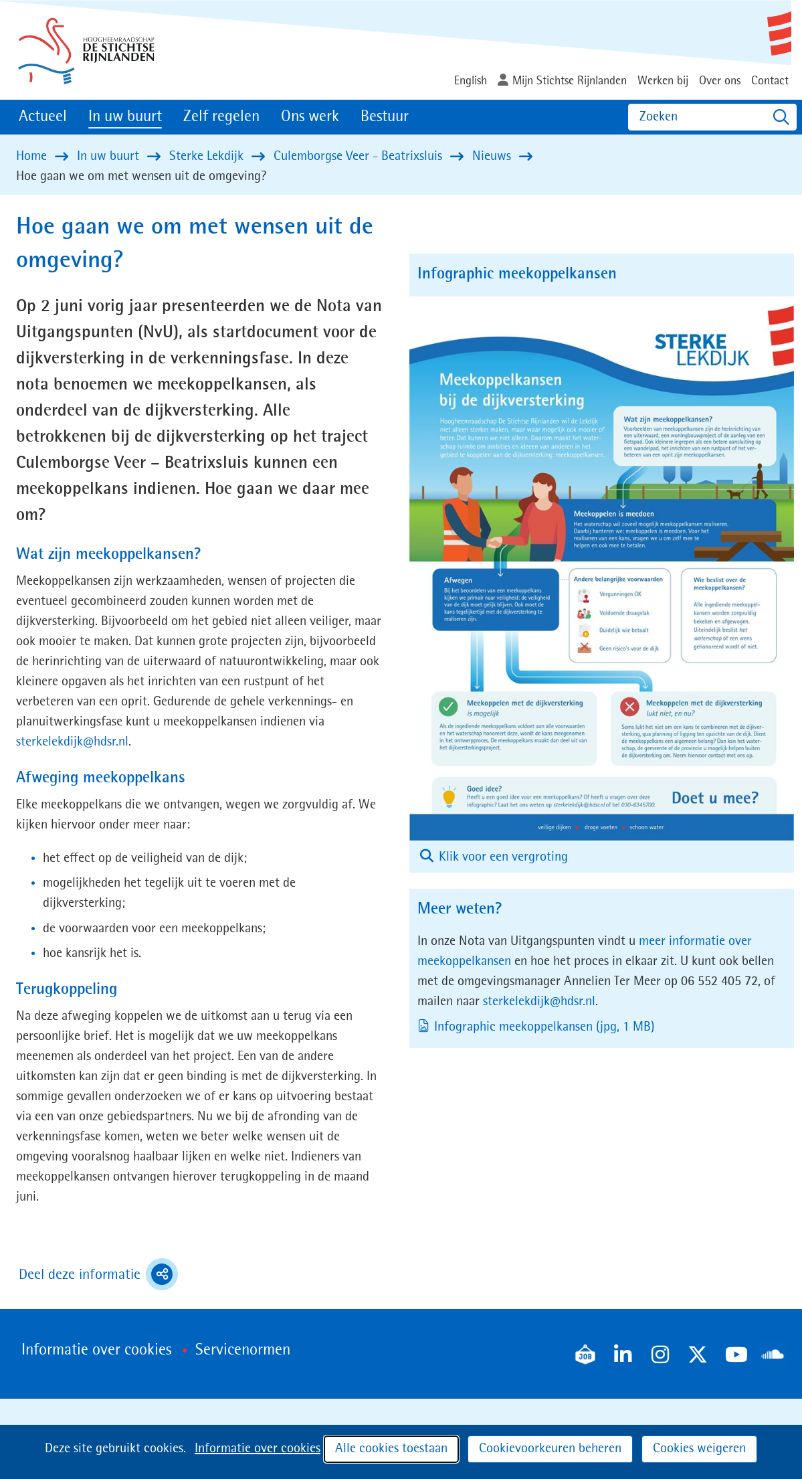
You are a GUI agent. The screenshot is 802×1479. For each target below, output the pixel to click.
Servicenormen (242, 1350)
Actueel (43, 117)
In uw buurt (125, 117)
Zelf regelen (221, 117)
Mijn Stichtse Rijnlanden (569, 81)
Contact (770, 81)
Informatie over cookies (257, 1449)
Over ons (719, 81)
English (470, 81)
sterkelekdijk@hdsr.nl (72, 742)
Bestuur (385, 117)
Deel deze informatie (98, 1274)
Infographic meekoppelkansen (545, 1027)
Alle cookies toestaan (391, 1449)
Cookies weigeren (699, 1449)
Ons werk (310, 117)
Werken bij (662, 81)
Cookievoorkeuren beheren (550, 1449)
